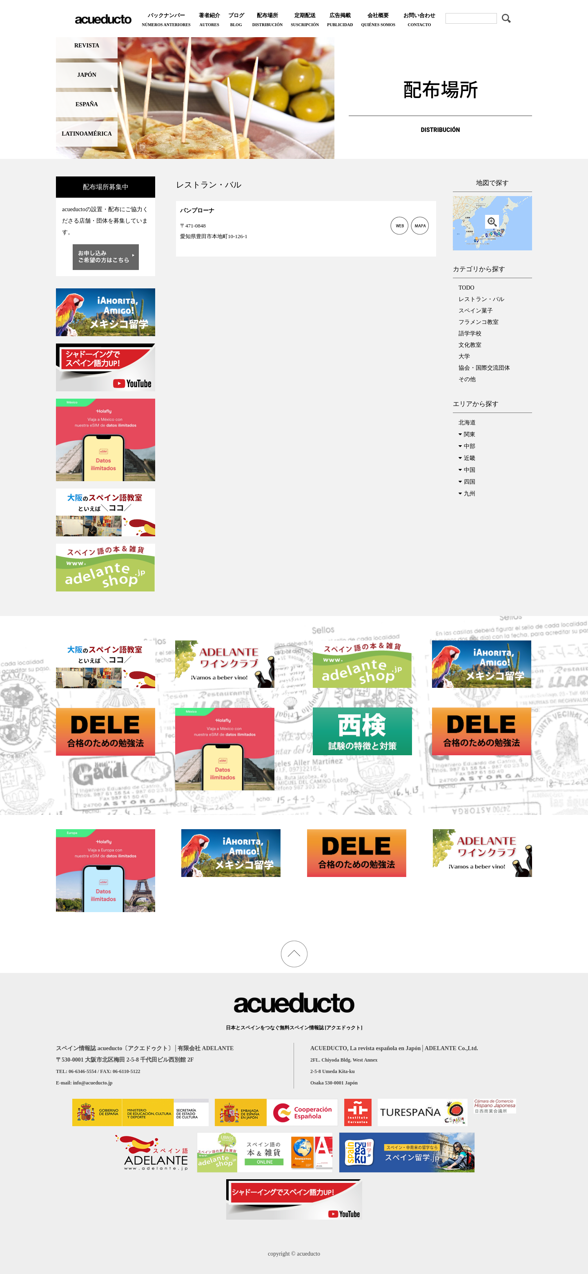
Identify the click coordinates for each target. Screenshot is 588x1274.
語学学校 (470, 333)
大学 (464, 356)
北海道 (467, 422)
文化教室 (470, 345)
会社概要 (378, 20)
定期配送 (305, 20)
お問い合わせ (419, 20)
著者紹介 (209, 20)
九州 (469, 494)
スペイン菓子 (476, 311)
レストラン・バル (481, 299)
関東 (469, 434)
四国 (469, 482)
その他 (467, 379)
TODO (466, 288)
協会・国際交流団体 (484, 368)
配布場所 (267, 20)
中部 (469, 446)
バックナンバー (166, 20)
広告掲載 (340, 20)
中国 (469, 470)
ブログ (236, 20)
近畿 (469, 458)
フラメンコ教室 (479, 322)
